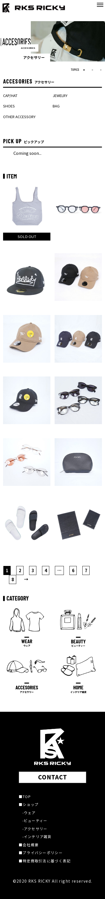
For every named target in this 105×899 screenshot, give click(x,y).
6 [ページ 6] (73, 570)
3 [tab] (101, 70)
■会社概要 (29, 844)
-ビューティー (35, 820)
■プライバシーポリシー (41, 852)
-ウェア (29, 812)
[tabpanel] (52, 41)
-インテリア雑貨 (37, 836)
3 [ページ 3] (33, 570)
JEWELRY (60, 95)
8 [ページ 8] (12, 579)
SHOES (9, 106)
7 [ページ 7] (86, 570)
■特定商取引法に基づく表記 (45, 860)
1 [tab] (84, 70)
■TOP (25, 796)
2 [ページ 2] (20, 570)
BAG (56, 106)
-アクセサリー (35, 828)
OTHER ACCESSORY (19, 116)
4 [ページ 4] (46, 570)
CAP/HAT (10, 95)
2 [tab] (92, 70)
